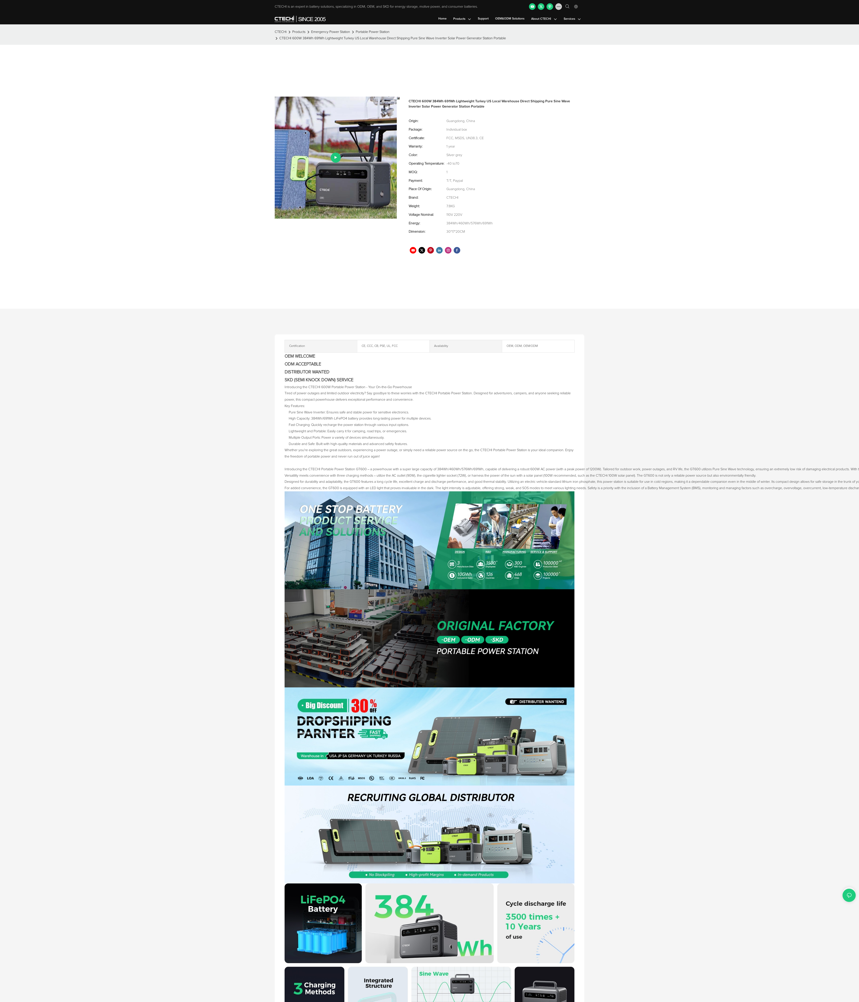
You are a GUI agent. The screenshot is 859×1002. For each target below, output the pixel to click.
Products (298, 44)
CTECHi (281, 44)
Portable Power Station (373, 44)
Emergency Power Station (330, 44)
